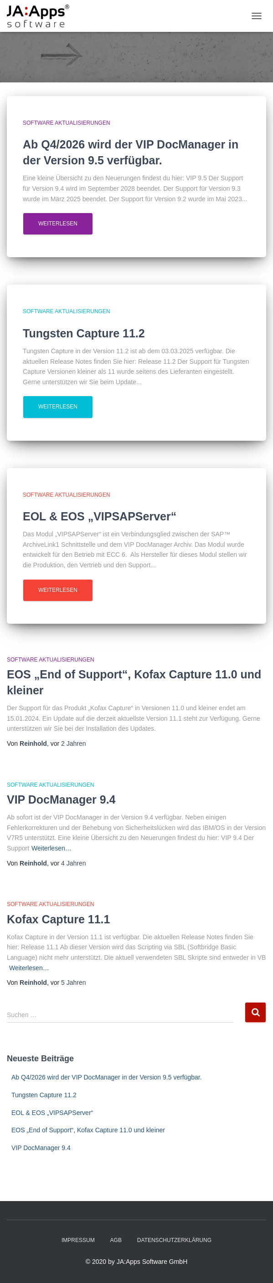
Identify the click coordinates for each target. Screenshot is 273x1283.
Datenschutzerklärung (174, 1240)
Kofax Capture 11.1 (58, 919)
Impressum (78, 1240)
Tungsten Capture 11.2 (44, 1095)
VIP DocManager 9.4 (61, 799)
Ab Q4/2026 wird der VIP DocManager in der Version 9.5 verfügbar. (106, 1077)
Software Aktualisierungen (66, 123)
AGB (116, 1240)
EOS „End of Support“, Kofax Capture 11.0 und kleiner (88, 1130)
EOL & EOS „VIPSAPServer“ (52, 1112)
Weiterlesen (57, 223)
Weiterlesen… (51, 848)
